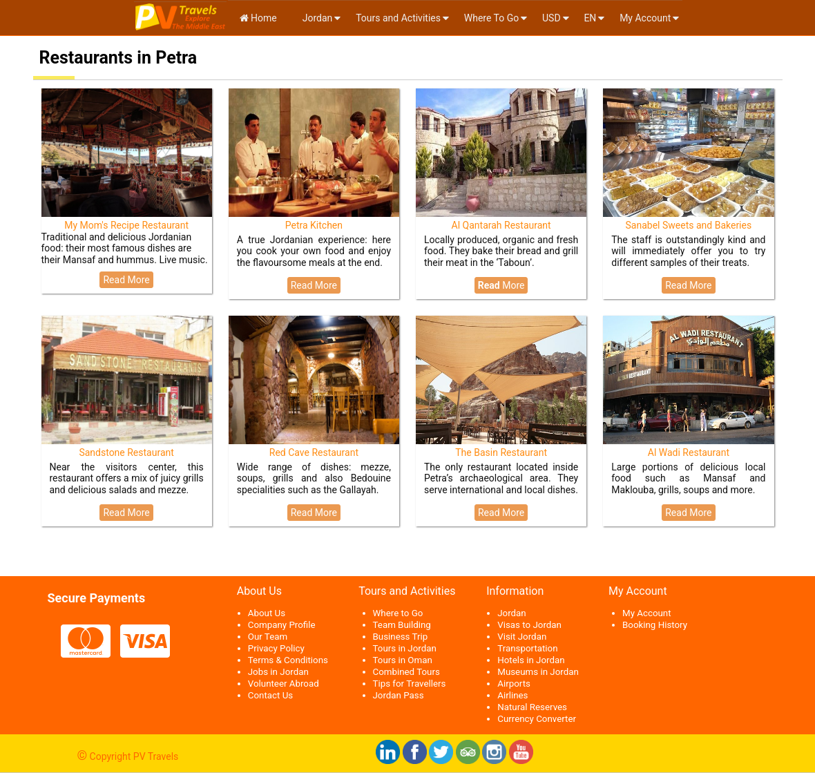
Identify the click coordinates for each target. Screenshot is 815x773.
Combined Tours (406, 672)
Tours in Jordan (405, 648)
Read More (126, 279)
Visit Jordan (521, 636)
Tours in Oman (402, 660)
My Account (645, 17)
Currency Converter (536, 719)
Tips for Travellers (409, 683)
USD (551, 17)
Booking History (654, 625)
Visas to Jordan (529, 625)
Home (258, 17)
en (590, 17)
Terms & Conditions (288, 660)
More (501, 285)
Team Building (402, 625)
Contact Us (270, 695)
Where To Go (491, 17)
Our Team (267, 636)
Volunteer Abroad (283, 683)
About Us (266, 613)
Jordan (316, 17)
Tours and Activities (398, 17)
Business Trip (400, 636)
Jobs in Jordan (278, 672)
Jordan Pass (398, 695)
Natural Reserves (532, 707)
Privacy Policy (276, 648)
